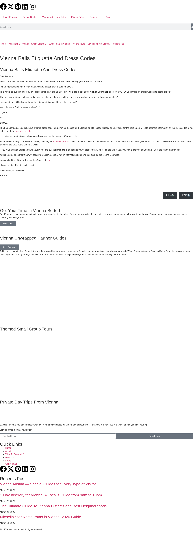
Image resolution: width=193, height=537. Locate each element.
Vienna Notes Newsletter (54, 17)
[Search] (192, 26)
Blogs (108, 17)
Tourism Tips (118, 44)
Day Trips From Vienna (99, 44)
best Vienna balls (23, 131)
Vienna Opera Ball (61, 141)
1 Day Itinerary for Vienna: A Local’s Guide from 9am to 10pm (51, 495)
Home (3, 44)
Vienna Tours (79, 44)
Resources (95, 17)
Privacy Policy (78, 17)
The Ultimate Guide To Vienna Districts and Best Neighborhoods (53, 506)
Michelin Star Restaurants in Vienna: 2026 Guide (40, 517)
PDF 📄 (186, 195)
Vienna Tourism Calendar (34, 44)
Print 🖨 (170, 195)
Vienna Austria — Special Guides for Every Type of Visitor (48, 484)
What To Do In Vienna (59, 44)
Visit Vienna (14, 44)
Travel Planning (10, 17)
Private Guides (30, 17)
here (49, 160)
